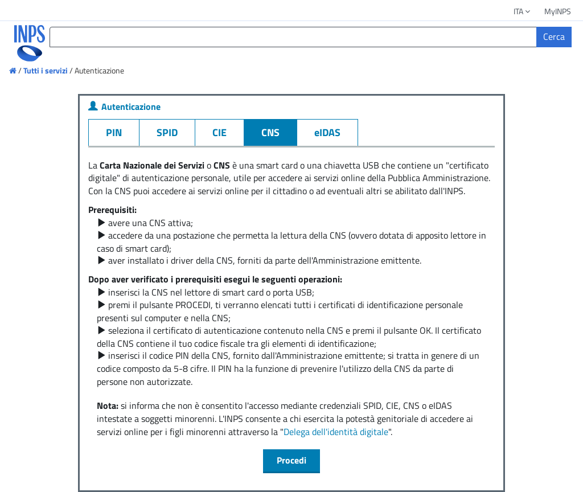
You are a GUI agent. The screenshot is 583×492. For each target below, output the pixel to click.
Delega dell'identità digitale (336, 431)
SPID (167, 132)
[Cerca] (554, 37)
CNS (270, 132)
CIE (219, 132)
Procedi (291, 460)
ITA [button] (523, 11)
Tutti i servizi (45, 70)
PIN (114, 132)
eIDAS (327, 132)
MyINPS (557, 11)
